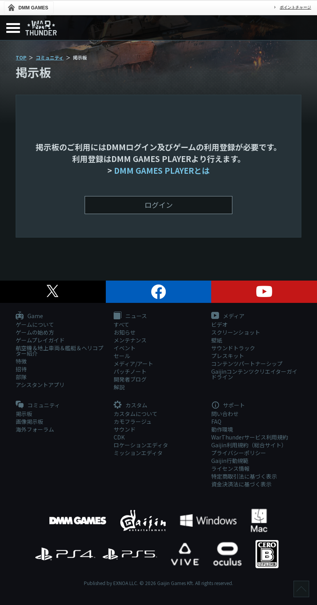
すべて (121, 324)
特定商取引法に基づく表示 (244, 476)
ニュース (130, 316)
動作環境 (222, 429)
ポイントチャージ (295, 7)
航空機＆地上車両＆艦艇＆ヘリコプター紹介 (59, 350)
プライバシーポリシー (238, 453)
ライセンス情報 (230, 468)
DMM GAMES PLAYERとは (162, 170)
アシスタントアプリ (40, 384)
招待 (21, 369)
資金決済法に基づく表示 (241, 484)
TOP (21, 57)
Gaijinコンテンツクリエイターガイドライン (254, 374)
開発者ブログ (130, 379)
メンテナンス (130, 340)
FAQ (216, 421)
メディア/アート (133, 363)
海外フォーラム (35, 429)
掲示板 (24, 413)
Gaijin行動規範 (229, 460)
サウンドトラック (233, 348)
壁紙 (216, 340)
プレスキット (227, 355)
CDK (119, 437)
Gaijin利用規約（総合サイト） (249, 445)
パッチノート (130, 371)
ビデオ (219, 324)
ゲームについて (35, 324)
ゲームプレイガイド (40, 340)
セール (122, 355)
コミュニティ (49, 57)
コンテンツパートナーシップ (247, 363)
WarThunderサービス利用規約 (249, 437)
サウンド (125, 429)
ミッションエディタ (138, 453)
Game (29, 316)
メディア (228, 316)
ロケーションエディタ (141, 445)
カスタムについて (136, 413)
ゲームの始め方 (35, 332)
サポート (228, 405)
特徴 (21, 361)
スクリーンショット (235, 332)
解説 (119, 387)
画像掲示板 (29, 421)
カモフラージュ (133, 421)
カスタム (130, 405)
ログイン (159, 205)
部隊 (21, 377)
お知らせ (125, 332)
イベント (125, 348)
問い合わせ (225, 413)
